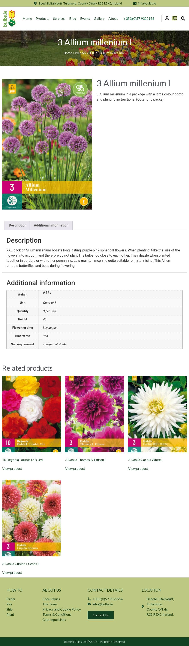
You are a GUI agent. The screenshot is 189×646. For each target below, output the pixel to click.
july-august (50, 328)
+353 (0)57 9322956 (139, 18)
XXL (92, 53)
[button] (183, 18)
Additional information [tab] (51, 225)
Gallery (99, 18)
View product (12, 468)
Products (42, 18)
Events (85, 18)
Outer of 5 (49, 303)
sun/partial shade (54, 344)
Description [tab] (17, 225)
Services (59, 18)
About (113, 18)
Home (27, 18)
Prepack (80, 53)
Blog (72, 18)
